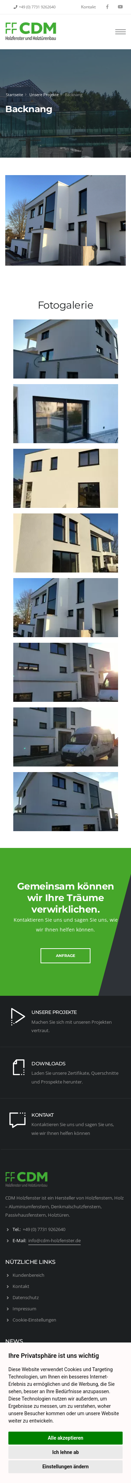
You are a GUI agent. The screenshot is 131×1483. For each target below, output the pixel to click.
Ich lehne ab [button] (65, 1452)
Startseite (14, 94)
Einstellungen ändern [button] (65, 1466)
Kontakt (88, 6)
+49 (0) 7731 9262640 (37, 7)
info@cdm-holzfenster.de (54, 1240)
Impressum (24, 1308)
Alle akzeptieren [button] (65, 1438)
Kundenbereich (28, 1275)
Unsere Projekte (44, 94)
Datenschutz (26, 1297)
